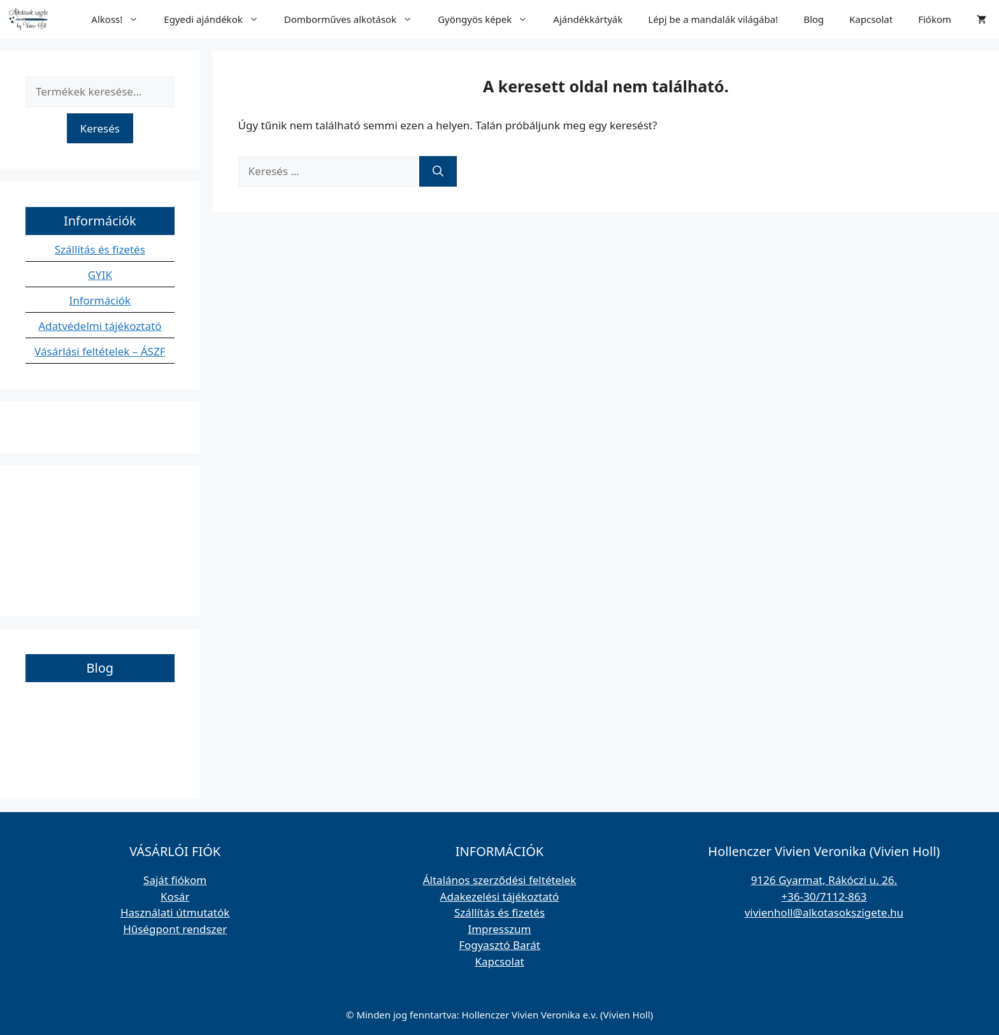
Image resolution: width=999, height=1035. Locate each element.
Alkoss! (121, 19)
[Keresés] (438, 171)
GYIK (100, 275)
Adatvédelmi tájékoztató (99, 325)
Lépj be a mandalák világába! (713, 19)
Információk (100, 300)
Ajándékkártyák (587, 19)
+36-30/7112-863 (823, 896)
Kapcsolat (871, 19)
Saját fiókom (174, 880)
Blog (813, 19)
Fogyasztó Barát (499, 945)
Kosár (175, 896)
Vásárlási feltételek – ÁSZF (99, 351)
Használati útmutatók (174, 912)
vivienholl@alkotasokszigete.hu (824, 912)
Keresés (100, 128)
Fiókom (934, 19)
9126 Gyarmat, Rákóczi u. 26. (824, 880)
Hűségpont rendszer (175, 929)
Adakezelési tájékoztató (499, 896)
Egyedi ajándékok (217, 19)
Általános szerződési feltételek (500, 880)
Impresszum (499, 929)
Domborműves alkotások (354, 19)
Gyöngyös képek (489, 19)
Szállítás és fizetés (100, 249)
